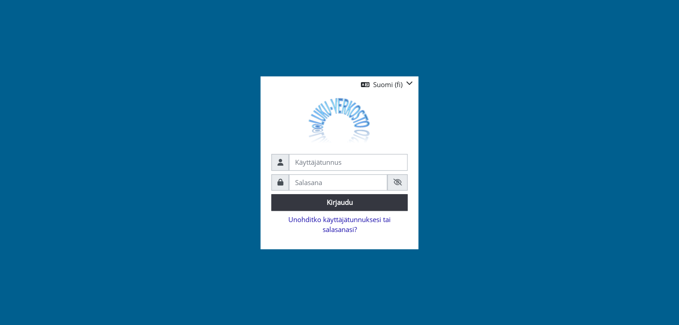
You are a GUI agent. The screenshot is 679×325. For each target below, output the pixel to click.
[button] (387, 84)
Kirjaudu (340, 202)
